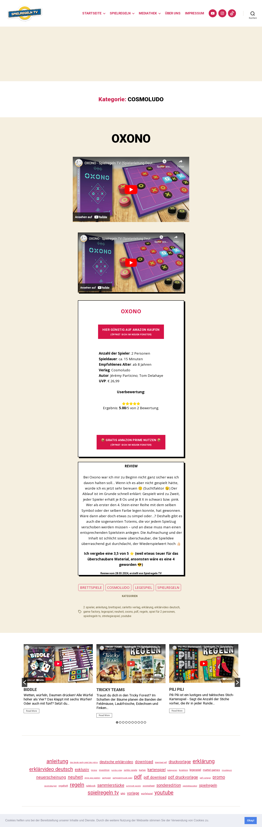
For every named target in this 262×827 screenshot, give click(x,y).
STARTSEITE (92, 13)
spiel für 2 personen (162, 611)
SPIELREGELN (120, 13)
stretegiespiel (111, 616)
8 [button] (139, 722)
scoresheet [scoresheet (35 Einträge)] (149, 785)
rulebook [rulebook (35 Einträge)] (91, 785)
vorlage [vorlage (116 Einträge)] (133, 793)
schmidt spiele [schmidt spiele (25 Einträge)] (133, 786)
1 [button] (117, 722)
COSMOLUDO (118, 587)
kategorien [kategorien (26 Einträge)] (172, 770)
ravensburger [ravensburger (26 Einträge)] (50, 786)
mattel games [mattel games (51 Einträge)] (211, 770)
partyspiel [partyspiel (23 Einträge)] (106, 778)
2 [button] (120, 722)
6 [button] (132, 722)
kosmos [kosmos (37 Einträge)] (183, 770)
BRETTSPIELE (91, 587)
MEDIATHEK (148, 13)
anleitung (101, 607)
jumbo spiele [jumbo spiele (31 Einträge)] (130, 770)
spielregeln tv (92, 616)
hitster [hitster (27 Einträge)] (94, 770)
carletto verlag (131, 607)
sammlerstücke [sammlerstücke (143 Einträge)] (110, 785)
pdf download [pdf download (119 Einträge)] (155, 777)
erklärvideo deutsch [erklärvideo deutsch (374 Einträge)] (51, 769)
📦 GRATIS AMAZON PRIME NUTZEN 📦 (131, 442)
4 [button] (126, 722)
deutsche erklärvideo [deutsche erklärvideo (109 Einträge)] (116, 762)
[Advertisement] (131, 53)
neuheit (119, 611)
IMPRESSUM (194, 13)
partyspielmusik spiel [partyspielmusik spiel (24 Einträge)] (122, 778)
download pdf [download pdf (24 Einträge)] (161, 762)
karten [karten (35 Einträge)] (142, 770)
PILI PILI (176, 689)
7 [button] (135, 722)
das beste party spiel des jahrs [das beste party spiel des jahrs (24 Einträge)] (84, 762)
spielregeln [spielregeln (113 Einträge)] (208, 785)
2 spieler (88, 607)
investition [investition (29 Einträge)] (104, 770)
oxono (129, 611)
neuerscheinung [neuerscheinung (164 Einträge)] (51, 777)
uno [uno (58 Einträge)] (123, 793)
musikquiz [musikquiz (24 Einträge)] (227, 770)
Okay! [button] (250, 820)
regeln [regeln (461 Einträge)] (77, 785)
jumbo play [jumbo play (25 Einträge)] (116, 770)
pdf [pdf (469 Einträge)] (138, 777)
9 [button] (142, 722)
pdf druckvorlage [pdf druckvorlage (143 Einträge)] (183, 777)
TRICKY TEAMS (110, 689)
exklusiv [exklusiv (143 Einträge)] (82, 769)
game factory (91, 611)
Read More (31, 711)
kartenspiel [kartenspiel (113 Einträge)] (157, 769)
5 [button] (129, 722)
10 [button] (145, 722)
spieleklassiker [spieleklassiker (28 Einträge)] (190, 786)
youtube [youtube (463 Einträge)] (163, 792)
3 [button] (123, 722)
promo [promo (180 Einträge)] (219, 777)
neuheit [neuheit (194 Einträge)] (75, 777)
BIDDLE (30, 689)
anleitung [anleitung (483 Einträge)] (57, 761)
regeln (144, 611)
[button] (210, 820)
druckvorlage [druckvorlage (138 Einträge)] (180, 761)
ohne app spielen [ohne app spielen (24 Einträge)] (92, 778)
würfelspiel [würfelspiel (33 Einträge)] (147, 793)
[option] (58, 680)
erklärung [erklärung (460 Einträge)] (204, 761)
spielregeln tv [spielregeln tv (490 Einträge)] (103, 792)
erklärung (147, 607)
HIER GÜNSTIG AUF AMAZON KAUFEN (131, 332)
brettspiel (114, 607)
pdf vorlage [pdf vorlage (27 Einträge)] (205, 778)
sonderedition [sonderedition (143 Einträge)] (168, 785)
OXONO (131, 139)
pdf (136, 611)
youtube (126, 616)
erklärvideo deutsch (167, 607)
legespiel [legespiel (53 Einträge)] (195, 770)
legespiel (107, 611)
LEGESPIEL (143, 587)
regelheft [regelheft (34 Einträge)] (63, 785)
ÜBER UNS (172, 13)
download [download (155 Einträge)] (144, 761)
